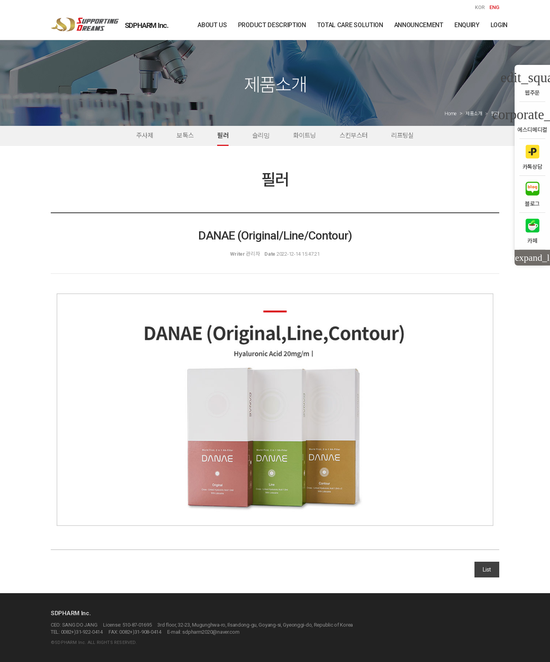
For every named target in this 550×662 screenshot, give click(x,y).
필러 (223, 135)
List (487, 569)
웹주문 (532, 83)
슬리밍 (260, 135)
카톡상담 (532, 157)
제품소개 (473, 113)
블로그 (532, 194)
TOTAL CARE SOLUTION (350, 25)
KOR (480, 7)
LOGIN (499, 25)
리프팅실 (402, 135)
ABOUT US (212, 25)
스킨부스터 (354, 135)
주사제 (144, 135)
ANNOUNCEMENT (418, 25)
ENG (494, 7)
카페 (532, 231)
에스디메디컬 (532, 120)
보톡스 (185, 135)
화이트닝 (304, 135)
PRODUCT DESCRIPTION (272, 25)
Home (450, 113)
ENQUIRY (467, 25)
